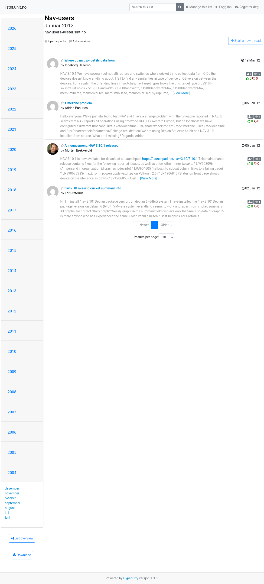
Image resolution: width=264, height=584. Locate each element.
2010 (12, 351)
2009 (12, 371)
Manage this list (199, 7)
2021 (12, 129)
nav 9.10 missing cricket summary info (91, 188)
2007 (12, 412)
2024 (12, 68)
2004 (12, 472)
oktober (10, 498)
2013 (12, 291)
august (10, 508)
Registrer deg (246, 7)
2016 (12, 230)
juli (7, 513)
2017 (12, 210)
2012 (12, 311)
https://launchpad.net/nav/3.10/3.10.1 (170, 159)
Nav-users (59, 18)
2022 (12, 109)
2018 (12, 190)
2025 (12, 48)
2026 (12, 28)
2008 (12, 391)
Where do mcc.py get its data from (88, 60)
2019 (12, 169)
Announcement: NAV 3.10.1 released (90, 145)
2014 (12, 270)
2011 (12, 331)
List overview (22, 538)
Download (22, 555)
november (12, 493)
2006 (12, 432)
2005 (12, 452)
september (12, 503)
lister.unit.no (15, 7)
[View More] (181, 93)
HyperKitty (130, 578)
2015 (12, 250)
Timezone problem (76, 103)
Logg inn (223, 7)
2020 (12, 149)
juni (7, 517)
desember (12, 488)
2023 (12, 89)
